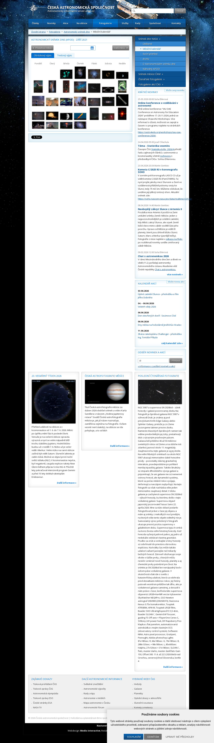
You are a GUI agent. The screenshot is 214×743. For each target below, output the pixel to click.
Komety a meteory (143, 707)
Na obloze (82, 23)
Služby (125, 23)
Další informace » (66, 482)
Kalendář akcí (147, 283)
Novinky (51, 23)
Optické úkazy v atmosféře (147, 698)
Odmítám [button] (153, 736)
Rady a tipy (89, 693)
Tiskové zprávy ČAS (43, 688)
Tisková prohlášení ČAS (45, 684)
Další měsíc (119, 47)
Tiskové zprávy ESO (43, 698)
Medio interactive (90, 730)
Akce (65, 23)
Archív (146, 58)
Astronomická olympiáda (45, 693)
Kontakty (176, 23)
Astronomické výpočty (95, 688)
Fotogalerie (105, 23)
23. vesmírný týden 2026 (47, 375)
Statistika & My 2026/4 (162, 149)
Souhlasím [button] (134, 736)
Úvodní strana (38, 31)
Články (35, 23)
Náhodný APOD (151, 68)
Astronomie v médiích (94, 698)
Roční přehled (150, 53)
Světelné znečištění (93, 684)
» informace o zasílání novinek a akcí (156, 366)
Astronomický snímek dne (77, 31)
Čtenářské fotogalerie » (151, 79)
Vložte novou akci (176, 281)
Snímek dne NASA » (149, 38)
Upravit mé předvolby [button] (180, 736)
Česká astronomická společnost (52, 717)
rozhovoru (165, 155)
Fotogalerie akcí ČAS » (150, 84)
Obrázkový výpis (42, 55)
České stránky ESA (42, 702)
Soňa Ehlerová (161, 99)
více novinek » (175, 274)
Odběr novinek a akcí (151, 352)
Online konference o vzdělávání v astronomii (158, 104)
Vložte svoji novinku (175, 90)
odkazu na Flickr (174, 239)
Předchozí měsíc (43, 47)
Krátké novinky (148, 92)
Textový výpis (64, 55)
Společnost (155, 23)
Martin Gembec (161, 165)
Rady (137, 23)
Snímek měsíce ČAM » (150, 74)
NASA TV (37, 707)
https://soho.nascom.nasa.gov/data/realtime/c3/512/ (165, 198)
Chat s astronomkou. (165, 269)
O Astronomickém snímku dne (159, 63)
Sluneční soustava (143, 702)
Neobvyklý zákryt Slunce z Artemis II (160, 209)
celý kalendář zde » (172, 343)
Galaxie (138, 688)
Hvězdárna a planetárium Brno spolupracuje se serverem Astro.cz (104, 717)
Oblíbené (147, 43)
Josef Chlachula (161, 142)
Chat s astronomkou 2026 (153, 256)
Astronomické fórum (94, 707)
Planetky (138, 693)
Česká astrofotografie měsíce (104, 375)
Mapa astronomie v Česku (97, 702)
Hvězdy (138, 684)
